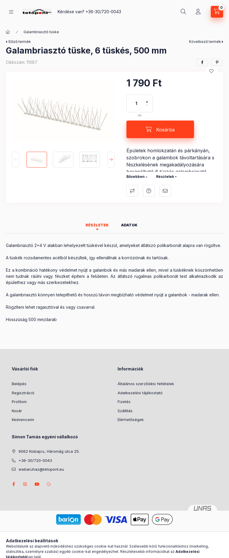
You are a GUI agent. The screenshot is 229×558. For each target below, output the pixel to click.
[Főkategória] (8, 32)
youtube (37, 484)
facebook (13, 484)
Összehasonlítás (132, 191)
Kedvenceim (23, 419)
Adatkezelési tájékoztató (140, 392)
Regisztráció (23, 392)
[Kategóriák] (11, 11)
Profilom (19, 401)
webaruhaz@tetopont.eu (41, 469)
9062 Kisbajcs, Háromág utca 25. (49, 451)
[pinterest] (217, 62)
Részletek (165, 176)
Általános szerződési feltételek (146, 383)
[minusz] (147, 107)
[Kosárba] (160, 129)
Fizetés (124, 401)
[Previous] (15, 159)
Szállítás (125, 410)
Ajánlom (165, 191)
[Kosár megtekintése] (217, 12)
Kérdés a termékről (149, 191)
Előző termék (20, 41)
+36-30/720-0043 (103, 11)
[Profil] (198, 12)
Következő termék (205, 41)
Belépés (19, 383)
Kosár (17, 410)
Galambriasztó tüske (41, 32)
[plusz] (147, 99)
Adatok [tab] (129, 225)
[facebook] (202, 62)
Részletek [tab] (97, 225)
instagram (25, 484)
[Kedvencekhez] (211, 71)
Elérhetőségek (131, 419)
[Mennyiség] (136, 103)
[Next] (111, 159)
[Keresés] (183, 12)
